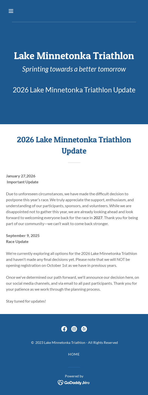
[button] (21, 11)
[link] (64, 329)
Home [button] (74, 354)
